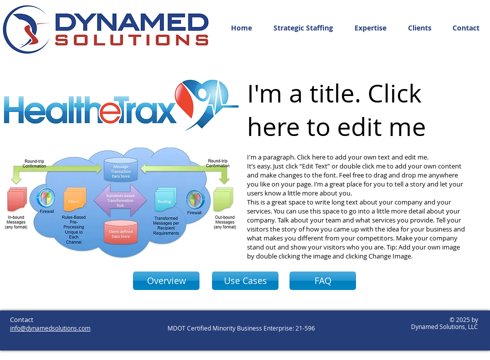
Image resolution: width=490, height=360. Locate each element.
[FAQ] (323, 281)
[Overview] (166, 281)
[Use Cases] (245, 281)
